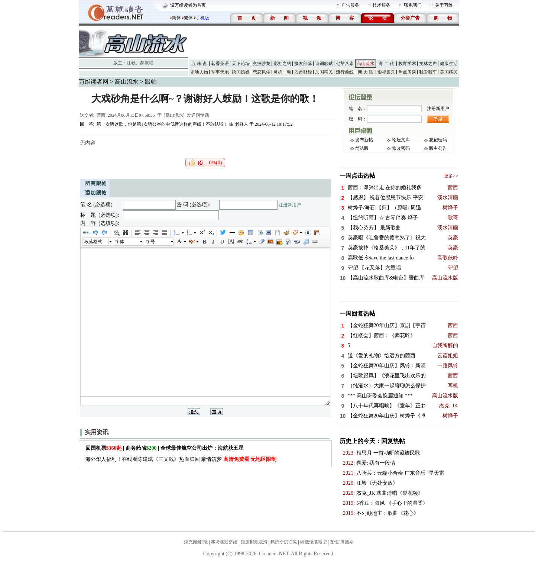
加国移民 (324, 72)
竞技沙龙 (261, 63)
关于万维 (444, 5)
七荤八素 (345, 63)
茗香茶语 (220, 63)
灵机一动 (282, 72)
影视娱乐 (386, 72)
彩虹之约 (282, 63)
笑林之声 (428, 63)
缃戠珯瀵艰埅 (313, 542)
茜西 (101, 115)
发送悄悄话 (198, 115)
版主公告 (438, 148)
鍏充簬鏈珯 (196, 542)
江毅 (131, 62)
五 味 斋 (199, 63)
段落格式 (93, 241)
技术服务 (381, 5)
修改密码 (401, 148)
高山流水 (365, 63)
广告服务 (350, 5)
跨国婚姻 (241, 72)
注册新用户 (290, 204)
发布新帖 (364, 139)
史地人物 (199, 72)
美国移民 (449, 72)
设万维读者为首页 (188, 5)
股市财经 (303, 72)
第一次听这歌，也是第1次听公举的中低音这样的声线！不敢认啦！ (162, 124)
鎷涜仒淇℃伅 (283, 542)
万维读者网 (93, 81)
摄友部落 (303, 63)
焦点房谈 (407, 72)
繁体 (188, 17)
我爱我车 (428, 72)
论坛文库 (401, 139)
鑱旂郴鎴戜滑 (254, 542)
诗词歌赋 (324, 63)
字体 (119, 241)
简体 (176, 17)
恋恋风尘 (261, 72)
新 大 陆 (365, 72)
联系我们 (413, 5)
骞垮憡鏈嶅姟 (224, 542)
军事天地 (220, 72)
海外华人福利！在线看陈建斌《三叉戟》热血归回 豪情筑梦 (181, 459)
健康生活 (449, 63)
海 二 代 (386, 63)
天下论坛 (241, 63)
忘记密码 (438, 139)
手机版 (202, 17)
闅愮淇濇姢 (342, 542)
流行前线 (345, 72)
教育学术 (407, 63)
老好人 (241, 124)
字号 (150, 241)
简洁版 (362, 148)
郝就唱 (146, 62)
